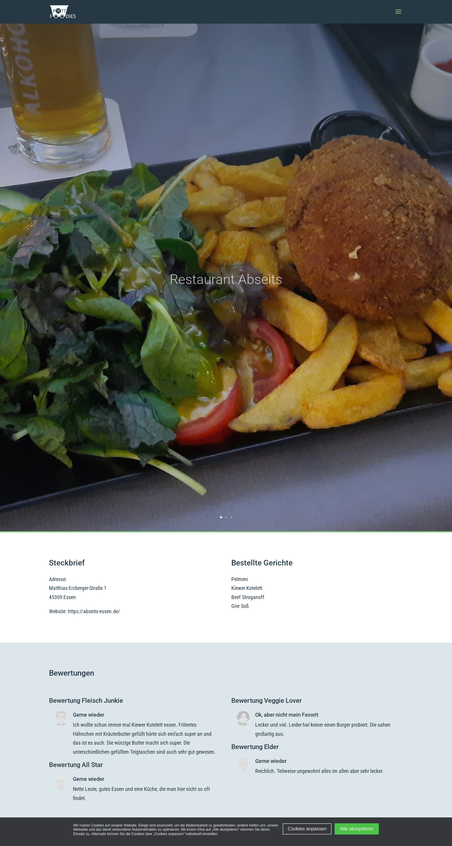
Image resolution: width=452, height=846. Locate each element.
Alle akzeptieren (357, 828)
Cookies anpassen (307, 828)
